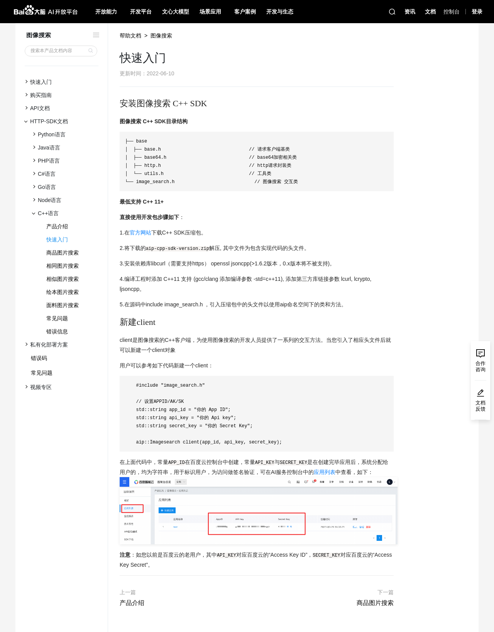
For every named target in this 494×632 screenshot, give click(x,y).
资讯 (409, 11)
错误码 (39, 358)
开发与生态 (279, 11)
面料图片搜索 (62, 305)
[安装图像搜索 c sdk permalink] (116, 103)
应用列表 (324, 472)
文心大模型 (175, 11)
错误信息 (57, 331)
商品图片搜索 (62, 253)
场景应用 (210, 11)
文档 (430, 11)
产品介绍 (57, 226)
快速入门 (57, 239)
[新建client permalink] (116, 322)
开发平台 (141, 11)
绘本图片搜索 (62, 292)
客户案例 (245, 11)
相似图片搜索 (62, 279)
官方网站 (140, 232)
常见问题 (57, 318)
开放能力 (106, 11)
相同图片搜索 (62, 266)
